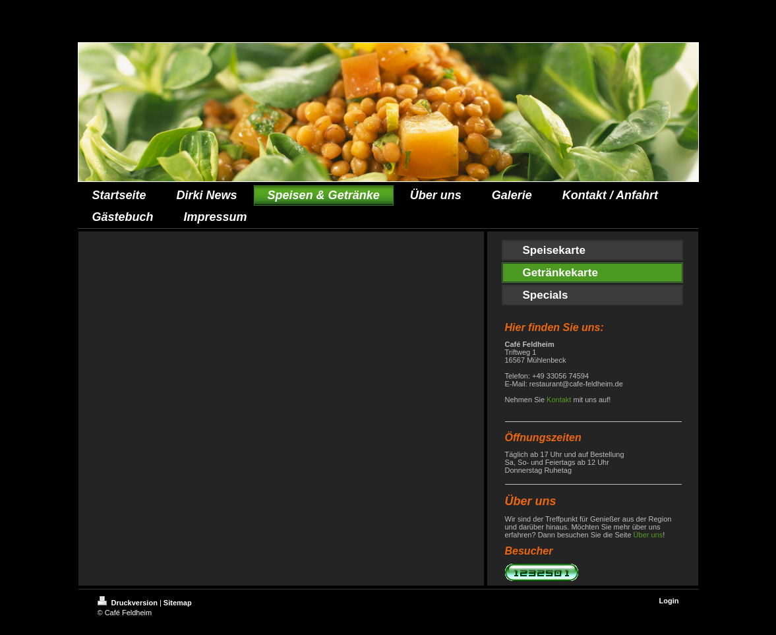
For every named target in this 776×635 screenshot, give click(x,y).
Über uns (648, 535)
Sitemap (178, 603)
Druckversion (129, 603)
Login (669, 601)
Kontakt (559, 400)
